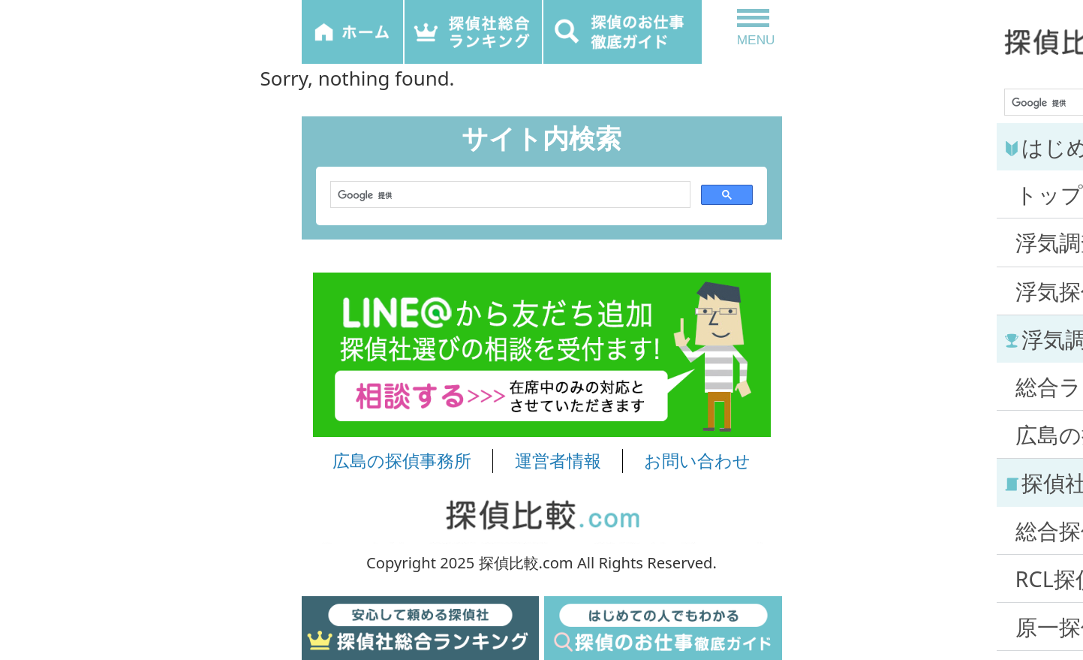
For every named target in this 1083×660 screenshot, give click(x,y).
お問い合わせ (697, 461)
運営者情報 (558, 461)
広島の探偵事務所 (401, 461)
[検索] (509, 195)
